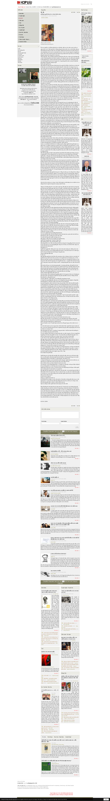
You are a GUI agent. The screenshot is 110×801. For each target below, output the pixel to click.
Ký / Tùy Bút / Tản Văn (46, 687)
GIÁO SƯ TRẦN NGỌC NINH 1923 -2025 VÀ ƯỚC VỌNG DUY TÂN (49, 591)
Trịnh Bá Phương (71, 721)
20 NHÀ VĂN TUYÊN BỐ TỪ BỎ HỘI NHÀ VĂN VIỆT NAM (64, 506)
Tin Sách (44, 737)
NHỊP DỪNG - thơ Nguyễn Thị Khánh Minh (85, 100)
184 (66, 431)
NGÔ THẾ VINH (55, 744)
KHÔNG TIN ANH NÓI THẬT (48, 651)
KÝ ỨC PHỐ (46, 675)
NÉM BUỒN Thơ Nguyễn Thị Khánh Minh (85, 105)
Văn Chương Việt (21, 50)
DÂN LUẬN (53, 527)
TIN (82, 119)
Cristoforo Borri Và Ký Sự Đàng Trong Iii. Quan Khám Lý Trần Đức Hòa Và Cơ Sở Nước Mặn (49, 634)
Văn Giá (19, 51)
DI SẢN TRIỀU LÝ (55, 477)
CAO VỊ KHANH (87, 112)
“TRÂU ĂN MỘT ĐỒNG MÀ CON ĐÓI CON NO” (70, 591)
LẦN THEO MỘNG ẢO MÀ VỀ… (58, 435)
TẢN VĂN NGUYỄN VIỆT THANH (58, 463)
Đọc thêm (76, 448)
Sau (77, 12)
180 (55, 431)
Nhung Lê (74, 666)
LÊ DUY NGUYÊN (55, 654)
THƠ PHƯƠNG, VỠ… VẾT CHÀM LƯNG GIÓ (61, 451)
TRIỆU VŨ (53, 694)
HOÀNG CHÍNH (44, 17)
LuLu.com (36, 96)
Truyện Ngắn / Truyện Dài (67, 587)
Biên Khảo (43, 587)
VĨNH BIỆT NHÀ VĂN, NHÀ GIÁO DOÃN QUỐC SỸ (87, 124)
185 (68, 431)
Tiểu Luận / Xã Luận (66, 634)
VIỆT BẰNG (20, 59)
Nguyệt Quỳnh (66, 721)
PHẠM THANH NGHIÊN (56, 493)
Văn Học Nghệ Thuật (22, 52)
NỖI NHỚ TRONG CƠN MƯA (85, 61)
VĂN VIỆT (20, 54)
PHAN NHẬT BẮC (66, 624)
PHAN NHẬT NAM (71, 718)
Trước (74, 12)
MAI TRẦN (65, 715)
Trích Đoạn (50, 737)
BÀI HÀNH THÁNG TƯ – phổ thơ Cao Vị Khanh (86, 111)
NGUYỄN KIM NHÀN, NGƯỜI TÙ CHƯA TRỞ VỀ (62, 490)
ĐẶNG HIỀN (53, 573)
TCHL (86, 137)
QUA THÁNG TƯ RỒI (56, 570)
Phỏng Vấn (63, 673)
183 (63, 431)
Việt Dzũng (20, 62)
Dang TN (84, 107)
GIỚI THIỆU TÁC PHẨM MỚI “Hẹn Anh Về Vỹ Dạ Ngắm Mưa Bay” (56, 760)
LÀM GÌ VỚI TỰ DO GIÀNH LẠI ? (58, 553)
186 (71, 431)
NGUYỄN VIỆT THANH (55, 465)
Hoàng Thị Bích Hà (48, 732)
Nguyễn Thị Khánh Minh (55, 438)
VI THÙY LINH (21, 55)
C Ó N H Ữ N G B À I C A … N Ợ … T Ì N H (49, 691)
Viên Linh (19, 58)
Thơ (42, 648)
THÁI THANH (51, 729)
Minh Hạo (73, 640)
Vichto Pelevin (20, 57)
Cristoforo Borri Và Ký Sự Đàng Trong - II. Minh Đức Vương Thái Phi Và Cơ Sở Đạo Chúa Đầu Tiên (49, 639)
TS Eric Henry (61, 744)
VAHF (19, 48)
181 (58, 431)
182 (60, 431)
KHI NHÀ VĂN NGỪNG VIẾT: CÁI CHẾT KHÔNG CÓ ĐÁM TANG (69, 638)
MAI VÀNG (46, 729)
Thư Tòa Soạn (84, 10)
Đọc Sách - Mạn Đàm (59, 737)
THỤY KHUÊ (46, 635)
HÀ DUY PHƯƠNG (54, 454)
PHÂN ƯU (86, 156)
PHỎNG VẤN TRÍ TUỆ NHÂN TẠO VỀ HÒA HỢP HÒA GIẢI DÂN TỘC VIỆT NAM (69, 678)
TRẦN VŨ (53, 480)
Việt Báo (19, 61)
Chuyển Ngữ (68, 737)
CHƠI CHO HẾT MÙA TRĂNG (69, 623)
